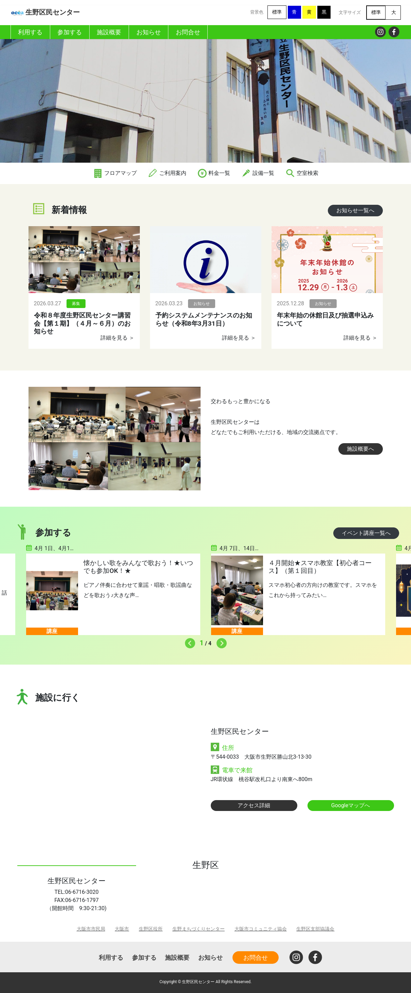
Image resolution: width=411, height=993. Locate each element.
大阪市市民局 (91, 929)
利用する (111, 957)
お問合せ (255, 957)
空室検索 (301, 173)
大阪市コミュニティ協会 (261, 929)
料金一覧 (213, 173)
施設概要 (177, 957)
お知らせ (210, 957)
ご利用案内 (167, 173)
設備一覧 (257, 173)
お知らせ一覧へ (355, 210)
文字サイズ (350, 12)
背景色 (256, 12)
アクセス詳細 (254, 805)
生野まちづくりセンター (198, 929)
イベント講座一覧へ (366, 533)
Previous (188, 641)
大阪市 (122, 929)
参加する (144, 957)
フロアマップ (115, 173)
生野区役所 (151, 929)
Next (220, 641)
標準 (277, 12)
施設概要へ (360, 449)
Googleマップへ (350, 805)
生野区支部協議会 (315, 929)
